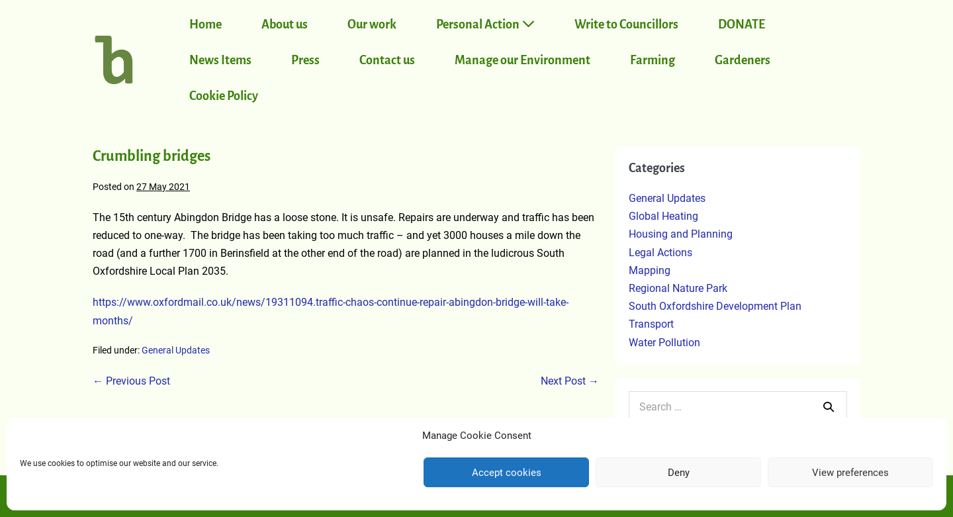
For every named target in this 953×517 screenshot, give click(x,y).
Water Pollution (664, 342)
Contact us (387, 60)
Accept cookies (506, 473)
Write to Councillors (626, 24)
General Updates (176, 350)
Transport (651, 324)
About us (284, 24)
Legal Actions (660, 252)
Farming (652, 60)
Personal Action (485, 24)
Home (205, 24)
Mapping (649, 270)
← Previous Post (131, 381)
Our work (371, 24)
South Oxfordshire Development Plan (715, 306)
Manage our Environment (522, 60)
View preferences (850, 473)
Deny (679, 473)
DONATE (741, 24)
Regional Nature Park (678, 288)
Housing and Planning (681, 234)
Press (305, 60)
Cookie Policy (223, 96)
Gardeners (742, 60)
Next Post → (570, 381)
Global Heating (663, 216)
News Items (220, 60)
